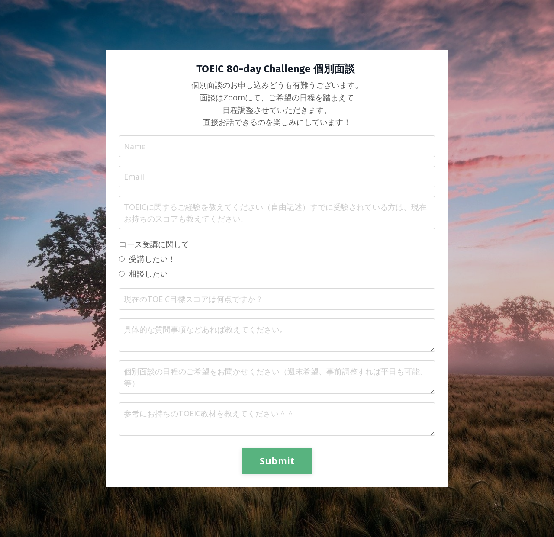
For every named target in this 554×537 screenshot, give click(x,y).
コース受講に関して (154, 244)
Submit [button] (277, 460)
